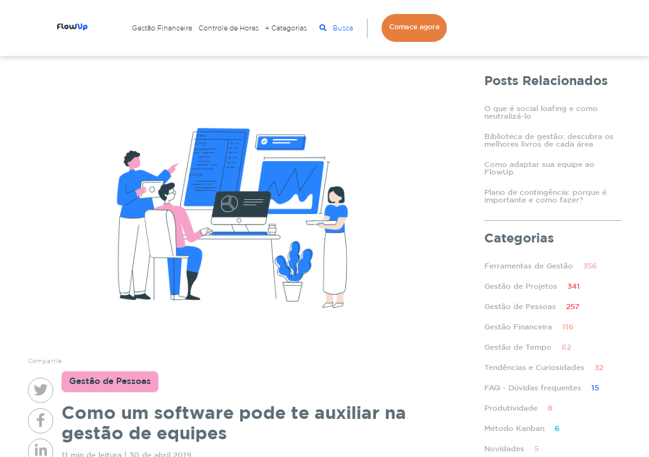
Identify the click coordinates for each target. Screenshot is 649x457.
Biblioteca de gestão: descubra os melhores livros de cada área (549, 140)
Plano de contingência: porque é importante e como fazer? (545, 196)
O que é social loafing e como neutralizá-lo (541, 112)
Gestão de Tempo (527, 347)
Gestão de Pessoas (531, 306)
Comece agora (414, 27)
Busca (336, 28)
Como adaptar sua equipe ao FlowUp (539, 168)
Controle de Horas (228, 28)
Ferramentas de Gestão (540, 266)
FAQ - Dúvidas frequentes (541, 388)
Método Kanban (522, 428)
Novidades (511, 449)
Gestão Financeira (162, 28)
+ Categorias (286, 28)
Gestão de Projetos (532, 286)
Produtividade (518, 408)
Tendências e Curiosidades (543, 367)
